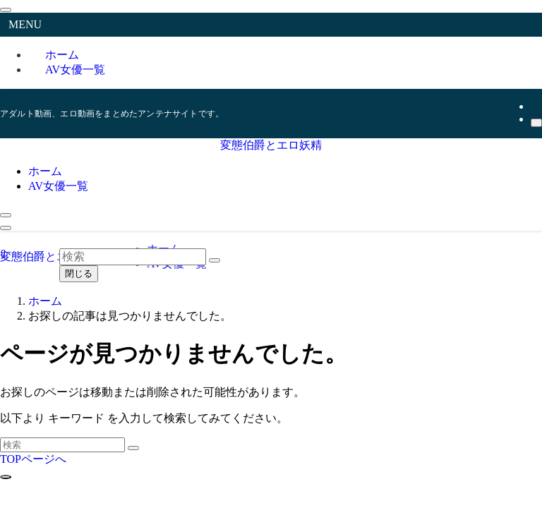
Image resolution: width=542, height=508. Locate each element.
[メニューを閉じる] (5, 10)
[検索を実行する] (133, 448)
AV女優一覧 (75, 69)
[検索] (536, 123)
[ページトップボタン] (5, 477)
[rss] (535, 106)
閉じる (78, 273)
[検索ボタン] (5, 215)
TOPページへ (33, 459)
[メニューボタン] (5, 228)
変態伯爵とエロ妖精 (271, 145)
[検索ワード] (62, 444)
